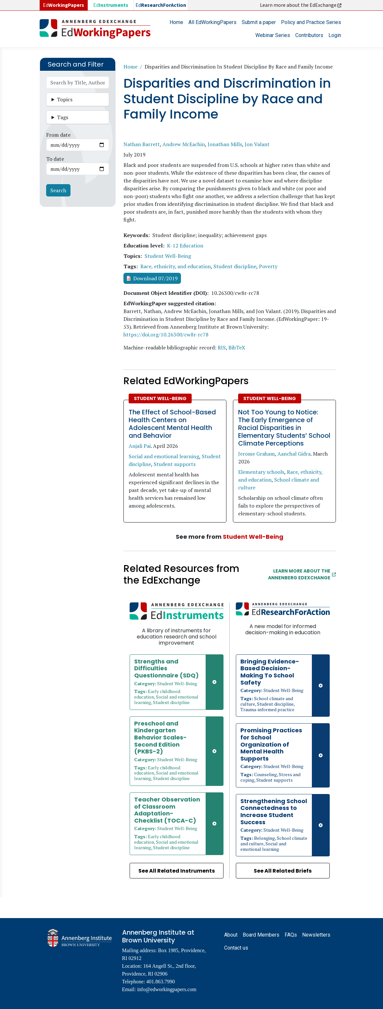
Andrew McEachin (183, 144)
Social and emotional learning (164, 456)
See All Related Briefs (283, 871)
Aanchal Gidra (294, 453)
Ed (110, 5)
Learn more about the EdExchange (301, 5)
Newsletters (316, 935)
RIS (222, 347)
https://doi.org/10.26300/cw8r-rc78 (166, 334)
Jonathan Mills (225, 144)
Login (334, 35)
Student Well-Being (168, 255)
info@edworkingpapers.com (166, 989)
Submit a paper (259, 22)
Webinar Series (272, 35)
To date (55, 158)
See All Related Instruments (176, 871)
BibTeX (236, 347)
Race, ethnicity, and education (175, 266)
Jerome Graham (256, 453)
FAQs (291, 935)
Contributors (309, 35)
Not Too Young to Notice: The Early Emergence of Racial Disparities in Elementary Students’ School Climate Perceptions (284, 428)
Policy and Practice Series (311, 22)
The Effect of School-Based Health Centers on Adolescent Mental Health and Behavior (172, 424)
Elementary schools (261, 471)
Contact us (236, 948)
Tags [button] (62, 117)
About (230, 935)
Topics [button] (64, 99)
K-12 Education (185, 245)
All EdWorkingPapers (212, 22)
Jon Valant (257, 144)
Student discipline (234, 266)
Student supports (175, 464)
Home (176, 22)
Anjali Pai (140, 445)
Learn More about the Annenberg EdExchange (302, 574)
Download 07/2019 (155, 278)
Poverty (268, 266)
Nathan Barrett (141, 144)
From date (58, 134)
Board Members (261, 935)
